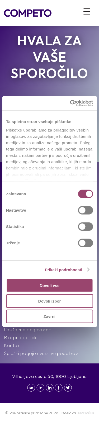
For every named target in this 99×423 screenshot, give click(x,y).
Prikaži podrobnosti (63, 269)
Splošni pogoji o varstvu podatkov (41, 353)
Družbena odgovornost (30, 330)
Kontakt (12, 345)
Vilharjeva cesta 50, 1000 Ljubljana (49, 376)
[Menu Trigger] (86, 11)
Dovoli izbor (49, 301)
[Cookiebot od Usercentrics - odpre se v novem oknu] (70, 103)
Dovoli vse (49, 285)
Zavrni (49, 316)
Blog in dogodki (20, 337)
